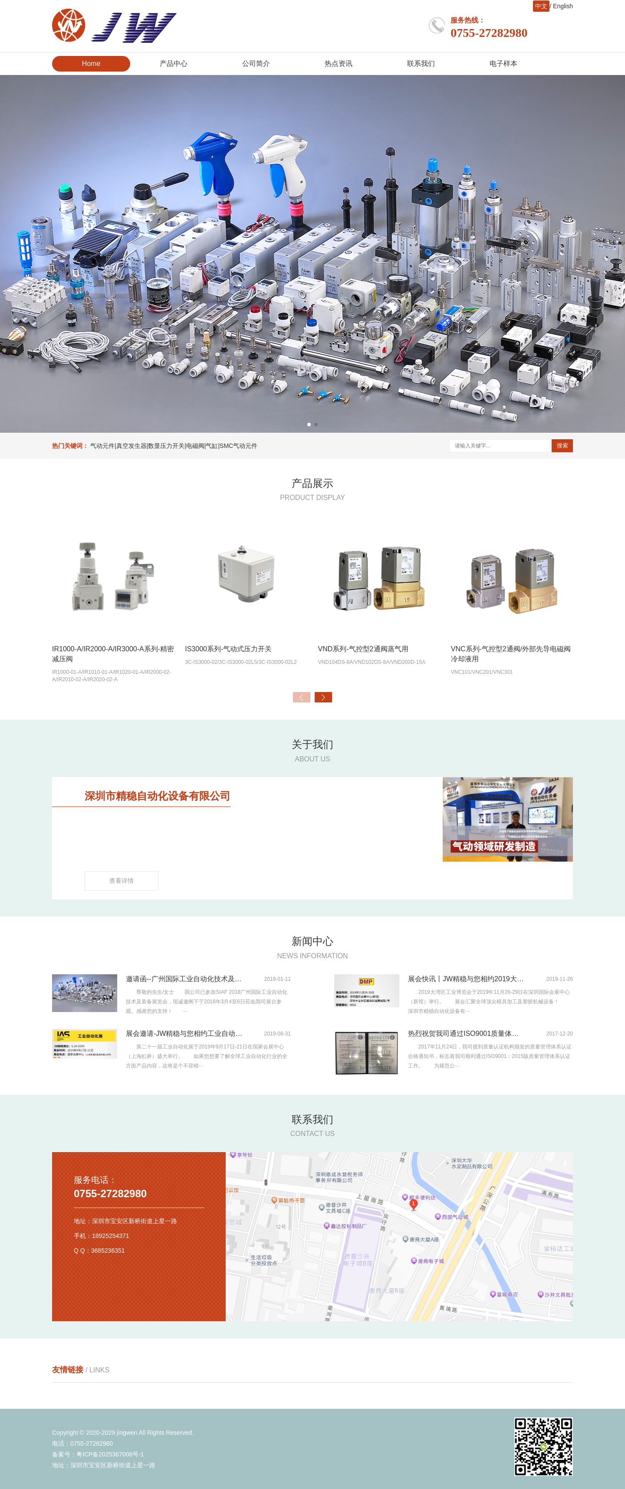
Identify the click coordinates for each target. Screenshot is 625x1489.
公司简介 (256, 63)
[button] (309, 424)
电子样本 (503, 63)
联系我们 (421, 63)
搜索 (562, 445)
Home (91, 63)
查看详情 (121, 880)
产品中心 (174, 63)
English (563, 6)
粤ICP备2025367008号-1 (110, 1454)
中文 (541, 6)
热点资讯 (338, 63)
